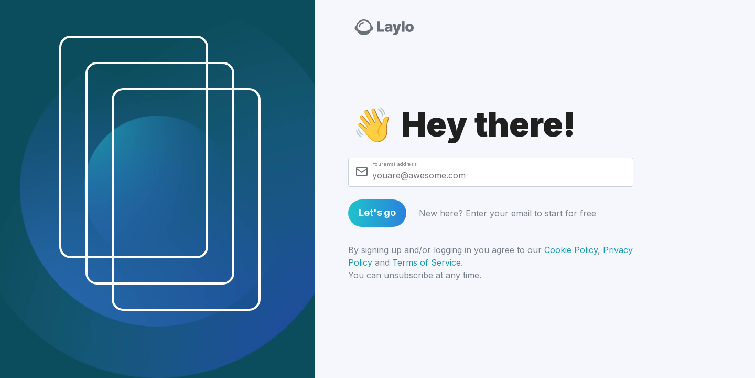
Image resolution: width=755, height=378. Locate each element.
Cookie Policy (571, 250)
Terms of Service (426, 262)
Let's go (377, 212)
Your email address (394, 164)
